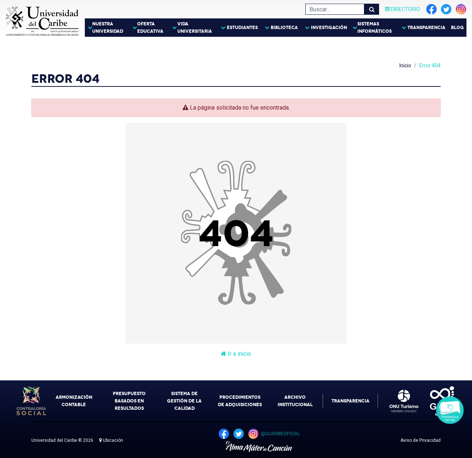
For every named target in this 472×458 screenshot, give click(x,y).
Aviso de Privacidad (420, 440)
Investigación (329, 28)
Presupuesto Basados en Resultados (129, 401)
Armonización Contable (74, 401)
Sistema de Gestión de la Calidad (184, 401)
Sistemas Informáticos (374, 27)
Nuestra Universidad (107, 27)
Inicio (405, 65)
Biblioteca (284, 28)
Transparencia (426, 28)
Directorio (402, 9)
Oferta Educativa (150, 27)
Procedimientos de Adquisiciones (240, 401)
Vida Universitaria (194, 27)
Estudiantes (242, 28)
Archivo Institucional (295, 401)
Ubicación (111, 440)
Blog (457, 28)
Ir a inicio (236, 353)
